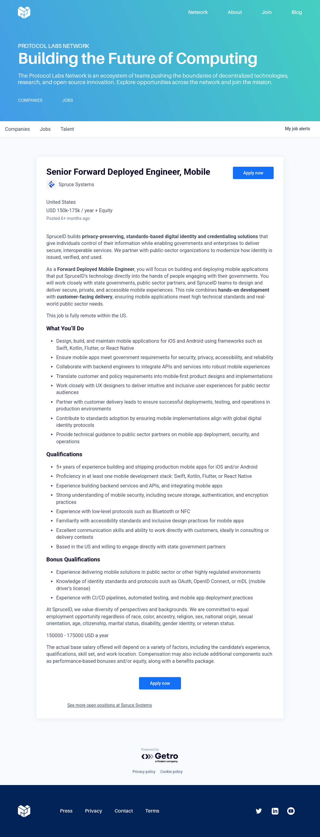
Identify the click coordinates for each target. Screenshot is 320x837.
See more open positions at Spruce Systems (109, 705)
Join (267, 12)
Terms (152, 811)
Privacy (93, 811)
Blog (297, 12)
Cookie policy (171, 772)
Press (66, 811)
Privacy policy (144, 772)
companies (17, 129)
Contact (124, 811)
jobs (45, 129)
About (235, 12)
